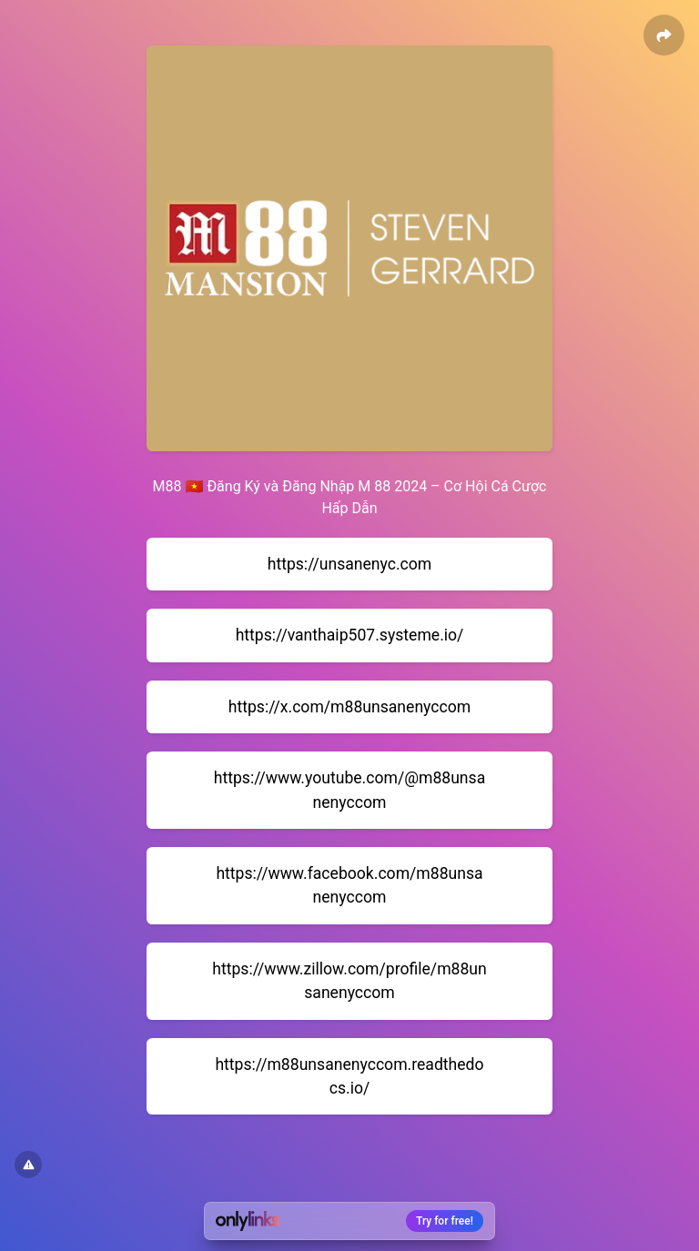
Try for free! (444, 1221)
